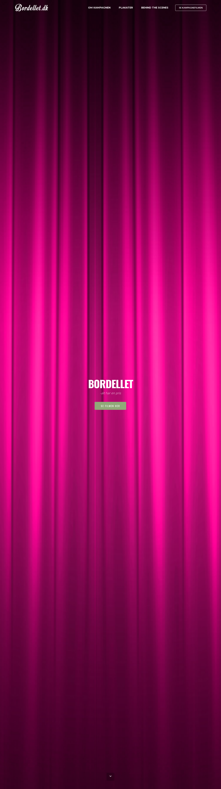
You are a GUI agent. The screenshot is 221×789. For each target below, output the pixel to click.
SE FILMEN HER (110, 406)
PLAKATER (126, 7)
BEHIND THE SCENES (154, 7)
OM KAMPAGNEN (99, 7)
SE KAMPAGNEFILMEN (191, 7)
